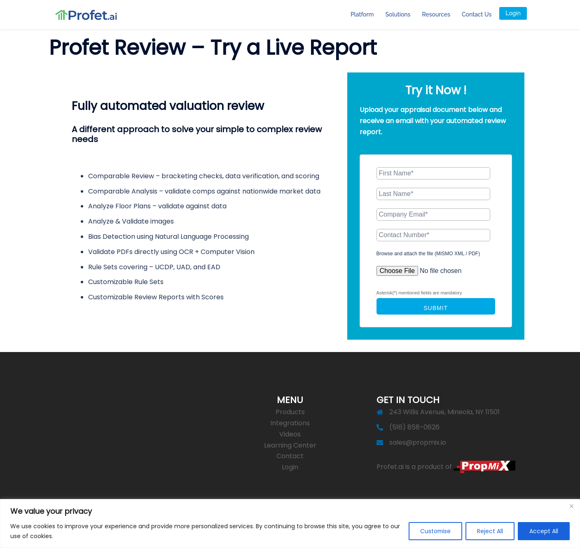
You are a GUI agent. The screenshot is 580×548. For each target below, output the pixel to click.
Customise (433, 531)
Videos (290, 434)
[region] (290, 523)
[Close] (571, 506)
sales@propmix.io (417, 442)
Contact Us (476, 14)
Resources (436, 14)
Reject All (489, 531)
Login (513, 13)
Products (290, 412)
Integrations (290, 423)
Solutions (398, 14)
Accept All (543, 531)
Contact (290, 456)
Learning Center (290, 445)
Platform (362, 14)
